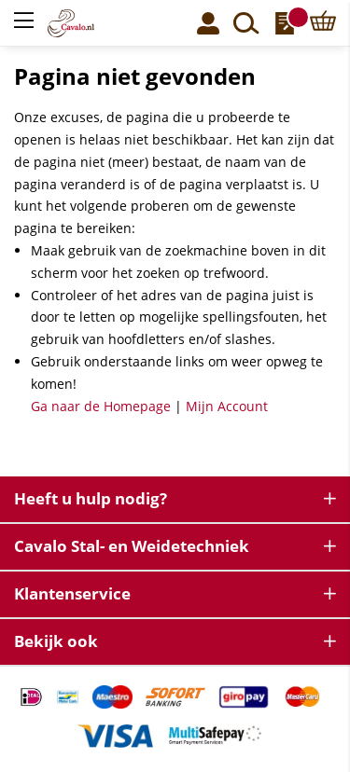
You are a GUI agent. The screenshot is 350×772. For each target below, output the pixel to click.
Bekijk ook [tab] (56, 641)
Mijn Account (227, 406)
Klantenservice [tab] (72, 593)
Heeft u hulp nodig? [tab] (90, 498)
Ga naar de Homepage (101, 406)
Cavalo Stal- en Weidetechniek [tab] (131, 546)
